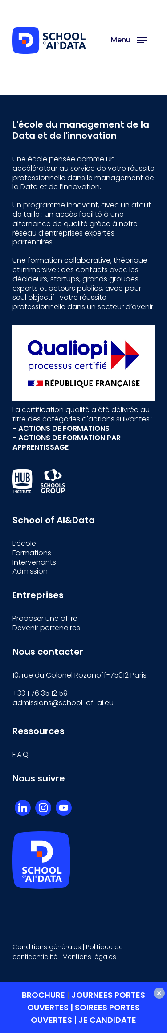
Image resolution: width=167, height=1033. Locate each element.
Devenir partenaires (46, 628)
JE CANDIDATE (107, 1019)
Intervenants (34, 562)
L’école (24, 543)
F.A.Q (20, 754)
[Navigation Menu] (129, 40)
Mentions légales (89, 956)
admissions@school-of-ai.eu (63, 703)
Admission (30, 571)
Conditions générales (46, 946)
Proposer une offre (44, 618)
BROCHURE (44, 994)
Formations (31, 553)
